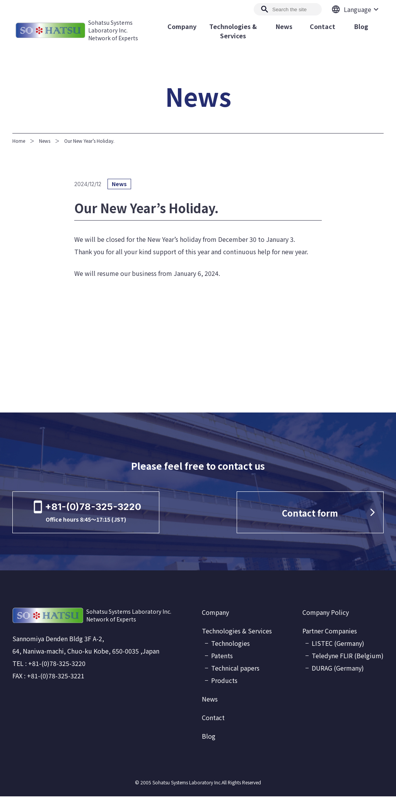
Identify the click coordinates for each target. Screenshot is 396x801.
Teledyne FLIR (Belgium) (348, 660)
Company (215, 616)
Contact (213, 722)
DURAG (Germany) (338, 672)
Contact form (322, 515)
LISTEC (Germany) (338, 647)
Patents (222, 660)
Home (18, 140)
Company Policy (325, 616)
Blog (208, 740)
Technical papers (235, 672)
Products (224, 685)
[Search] (288, 9)
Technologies (230, 647)
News (44, 140)
